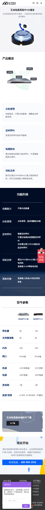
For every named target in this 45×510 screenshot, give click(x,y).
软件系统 (7, 481)
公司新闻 (35, 489)
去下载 (12, 423)
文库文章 (35, 495)
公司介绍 (35, 485)
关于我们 (37, 481)
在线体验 (23, 481)
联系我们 (35, 492)
